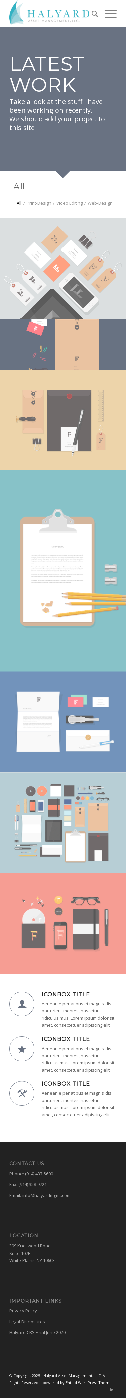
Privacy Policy (23, 1311)
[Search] (91, 13)
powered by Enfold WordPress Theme (77, 1382)
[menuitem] (91, 13)
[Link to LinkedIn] (112, 1390)
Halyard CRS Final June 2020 (37, 1332)
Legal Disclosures (27, 1322)
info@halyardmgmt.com (46, 1195)
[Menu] (107, 13)
